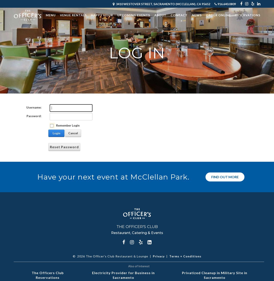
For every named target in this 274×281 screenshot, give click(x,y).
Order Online (218, 15)
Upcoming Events (133, 15)
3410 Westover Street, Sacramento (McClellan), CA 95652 (161, 4)
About (160, 15)
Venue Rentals (73, 15)
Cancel (73, 133)
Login (56, 133)
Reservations (247, 15)
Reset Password (64, 147)
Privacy (159, 256)
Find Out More (225, 177)
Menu (51, 15)
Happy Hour (102, 15)
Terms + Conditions (185, 256)
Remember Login (68, 125)
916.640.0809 (225, 4)
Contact (179, 15)
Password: (34, 116)
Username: (34, 107)
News (197, 15)
